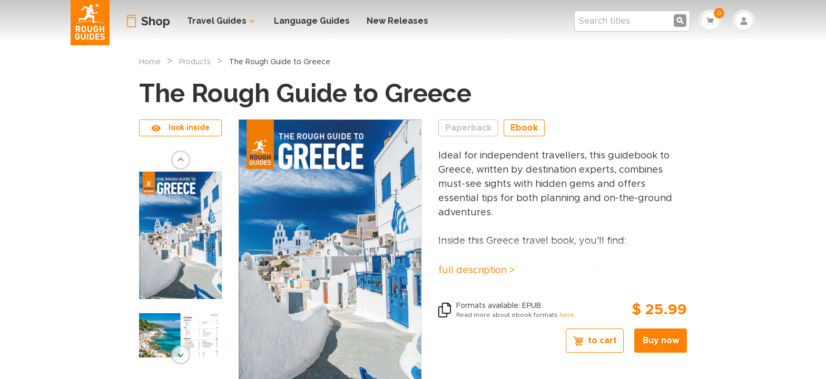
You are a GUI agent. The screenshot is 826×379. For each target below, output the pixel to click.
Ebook (524, 128)
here (566, 315)
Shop (155, 21)
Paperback (468, 128)
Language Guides (312, 21)
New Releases (397, 21)
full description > (476, 270)
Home (150, 62)
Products (195, 62)
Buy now (661, 340)
